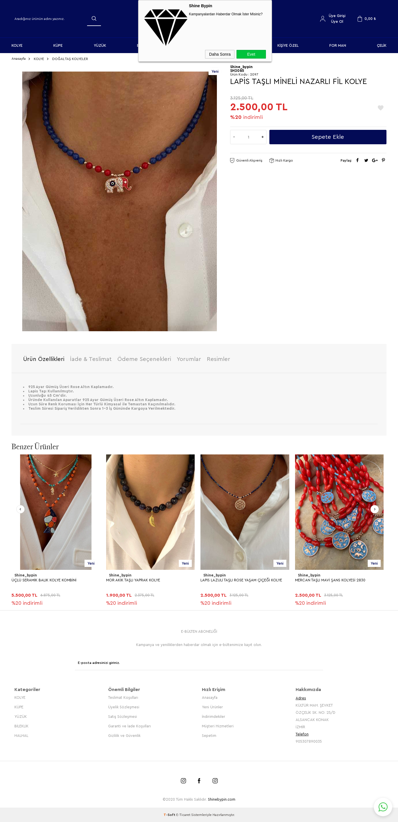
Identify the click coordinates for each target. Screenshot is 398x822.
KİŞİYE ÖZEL (287, 45)
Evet (251, 54)
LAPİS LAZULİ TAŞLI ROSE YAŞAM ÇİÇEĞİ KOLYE (241, 580)
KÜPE (58, 45)
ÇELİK (381, 45)
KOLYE (17, 45)
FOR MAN (337, 45)
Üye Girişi (337, 16)
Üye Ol (337, 21)
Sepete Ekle (327, 137)
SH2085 (237, 70)
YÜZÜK (100, 45)
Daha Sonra (220, 54)
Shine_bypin (25, 575)
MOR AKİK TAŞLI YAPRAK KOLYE (133, 580)
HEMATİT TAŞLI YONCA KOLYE (37, 733)
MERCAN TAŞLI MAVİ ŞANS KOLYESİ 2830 (330, 580)
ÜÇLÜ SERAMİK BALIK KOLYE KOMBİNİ (44, 580)
